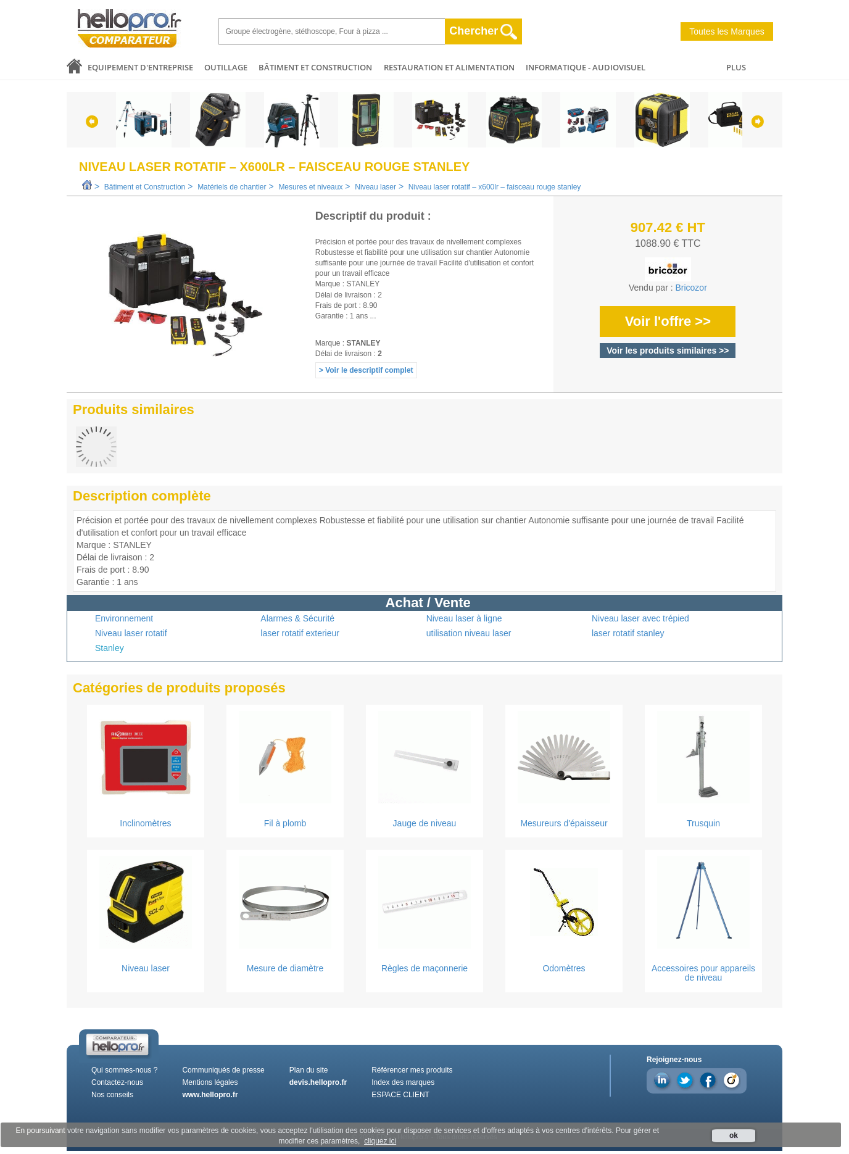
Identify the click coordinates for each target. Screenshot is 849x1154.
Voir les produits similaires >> (668, 350)
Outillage (225, 67)
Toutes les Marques (726, 31)
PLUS (736, 67)
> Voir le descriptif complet (366, 370)
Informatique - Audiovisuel (585, 67)
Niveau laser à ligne (464, 618)
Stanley (109, 648)
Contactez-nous (117, 1082)
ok (733, 1135)
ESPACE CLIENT (400, 1094)
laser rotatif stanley (628, 633)
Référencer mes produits (411, 1070)
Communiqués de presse (223, 1070)
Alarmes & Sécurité (297, 618)
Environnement (124, 618)
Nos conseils (112, 1094)
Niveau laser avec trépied (640, 618)
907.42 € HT (668, 227)
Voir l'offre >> (668, 321)
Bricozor (690, 288)
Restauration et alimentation (449, 67)
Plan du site (308, 1070)
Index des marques (402, 1082)
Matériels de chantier (231, 187)
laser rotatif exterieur (299, 633)
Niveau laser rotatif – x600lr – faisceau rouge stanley (494, 187)
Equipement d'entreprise (140, 67)
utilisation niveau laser (468, 633)
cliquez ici (380, 1141)
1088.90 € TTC (667, 243)
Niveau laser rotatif (131, 633)
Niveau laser (375, 187)
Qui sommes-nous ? (124, 1070)
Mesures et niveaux (310, 187)
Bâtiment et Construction (315, 67)
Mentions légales (210, 1082)
